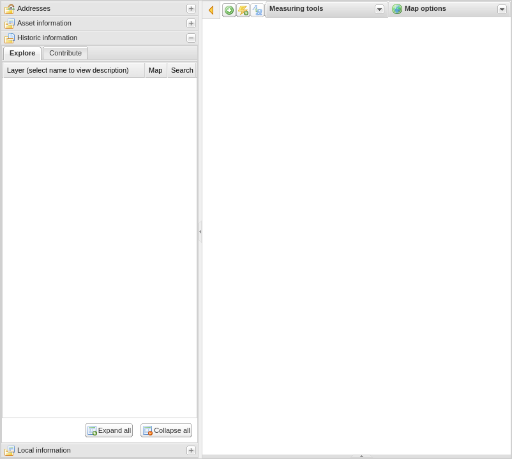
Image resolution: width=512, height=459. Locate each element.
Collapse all (172, 430)
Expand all (114, 430)
